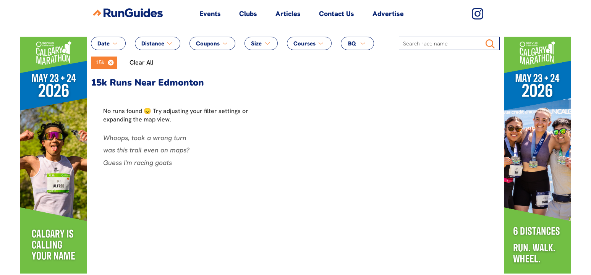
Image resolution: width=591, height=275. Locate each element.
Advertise (388, 13)
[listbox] (104, 62)
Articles (288, 13)
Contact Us (336, 13)
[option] (97, 63)
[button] (110, 62)
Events (210, 13)
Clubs (248, 13)
